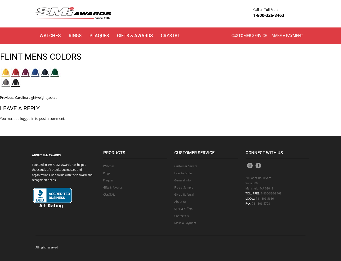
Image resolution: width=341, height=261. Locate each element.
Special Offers (183, 209)
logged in (27, 118)
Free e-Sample (183, 187)
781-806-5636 (265, 199)
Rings (75, 35)
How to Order (183, 173)
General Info (182, 180)
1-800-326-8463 (268, 15)
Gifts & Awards (135, 35)
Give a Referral (184, 195)
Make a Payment (287, 35)
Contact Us (181, 216)
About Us (180, 202)
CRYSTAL (170, 35)
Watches (50, 35)
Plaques (99, 35)
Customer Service (249, 35)
